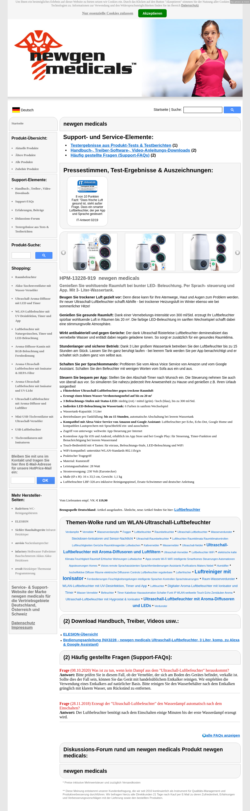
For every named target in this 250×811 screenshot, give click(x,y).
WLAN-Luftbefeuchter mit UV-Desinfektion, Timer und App (33, 316)
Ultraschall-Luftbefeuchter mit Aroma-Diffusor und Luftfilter (32, 403)
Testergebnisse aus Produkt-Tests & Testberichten (121, 145)
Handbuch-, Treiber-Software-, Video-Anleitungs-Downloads (130, 150)
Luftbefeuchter (187, 509)
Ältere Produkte (25, 155)
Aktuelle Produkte (27, 148)
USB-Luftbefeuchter (28, 429)
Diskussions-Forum (27, 218)
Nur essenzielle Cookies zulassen (107, 13)
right (237, 252)
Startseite (161, 110)
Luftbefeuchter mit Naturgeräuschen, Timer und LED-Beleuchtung (33, 333)
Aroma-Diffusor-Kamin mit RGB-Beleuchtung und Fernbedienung (32, 351)
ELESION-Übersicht (80, 634)
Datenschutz (190, 5)
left (63, 252)
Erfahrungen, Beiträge (29, 210)
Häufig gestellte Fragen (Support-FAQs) (110, 155)
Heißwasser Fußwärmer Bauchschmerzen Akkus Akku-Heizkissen (35, 556)
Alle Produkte (24, 162)
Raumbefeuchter (26, 277)
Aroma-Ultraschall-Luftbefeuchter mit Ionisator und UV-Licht (33, 386)
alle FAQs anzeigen (223, 735)
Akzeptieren (152, 13)
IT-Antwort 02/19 (87, 220)
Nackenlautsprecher (31, 543)
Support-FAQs (24, 201)
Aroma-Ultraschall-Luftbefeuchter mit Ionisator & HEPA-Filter (33, 368)
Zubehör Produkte (27, 169)
